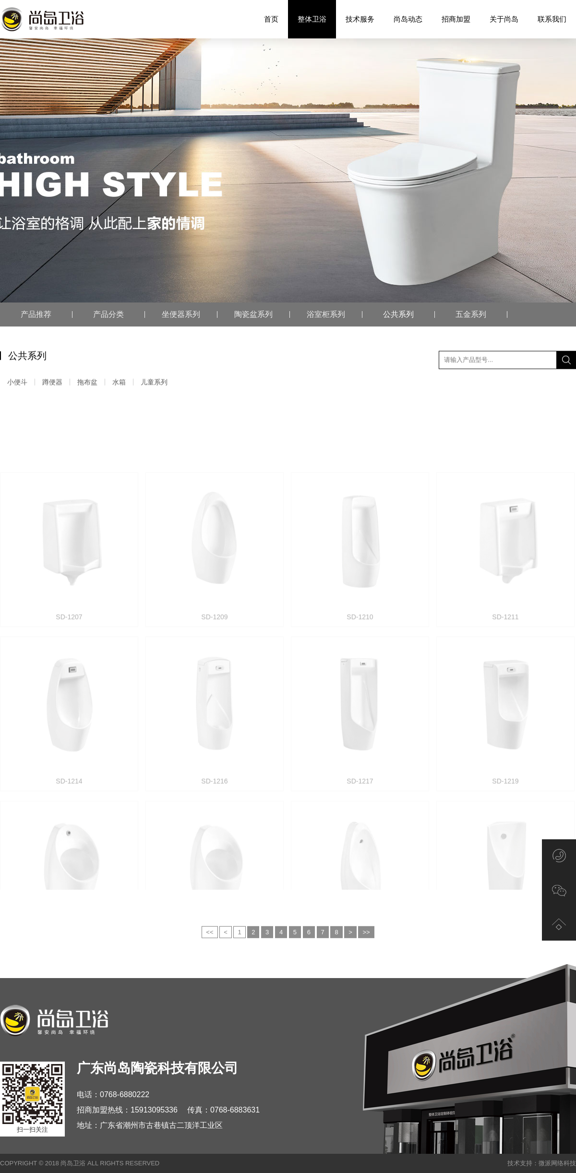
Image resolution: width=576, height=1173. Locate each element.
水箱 (119, 383)
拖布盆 (87, 383)
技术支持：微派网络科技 (541, 1163)
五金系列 (471, 314)
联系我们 (552, 19)
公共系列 (398, 314)
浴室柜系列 (326, 314)
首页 (271, 19)
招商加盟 (456, 19)
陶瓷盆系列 (253, 314)
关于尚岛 (504, 19)
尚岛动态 (408, 19)
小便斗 (17, 383)
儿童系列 (154, 383)
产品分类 (108, 314)
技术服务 (360, 19)
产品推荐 (36, 314)
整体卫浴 (312, 19)
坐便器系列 (181, 314)
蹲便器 (52, 383)
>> (366, 946)
